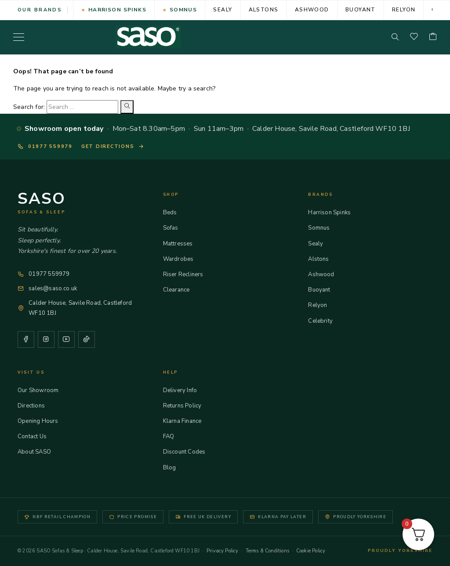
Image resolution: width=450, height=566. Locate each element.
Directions (35, 406)
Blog (173, 468)
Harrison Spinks (117, 9)
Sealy (222, 9)
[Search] (395, 37)
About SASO (38, 452)
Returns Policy (186, 406)
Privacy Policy (223, 551)
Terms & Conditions (267, 551)
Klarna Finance (186, 421)
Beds (174, 212)
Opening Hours (42, 421)
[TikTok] (86, 339)
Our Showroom (42, 390)
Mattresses (182, 244)
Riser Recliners (187, 274)
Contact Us (36, 436)
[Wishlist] (414, 37)
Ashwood (312, 9)
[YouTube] (66, 339)
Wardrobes (182, 259)
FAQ (172, 436)
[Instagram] (46, 339)
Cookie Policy (310, 551)
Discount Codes (188, 452)
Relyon (404, 9)
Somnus (183, 9)
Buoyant (360, 9)
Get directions (113, 146)
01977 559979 (45, 146)
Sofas (174, 228)
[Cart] (433, 37)
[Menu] (18, 37)
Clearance (180, 290)
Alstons (264, 9)
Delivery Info (184, 390)
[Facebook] (26, 339)
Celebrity (324, 321)
